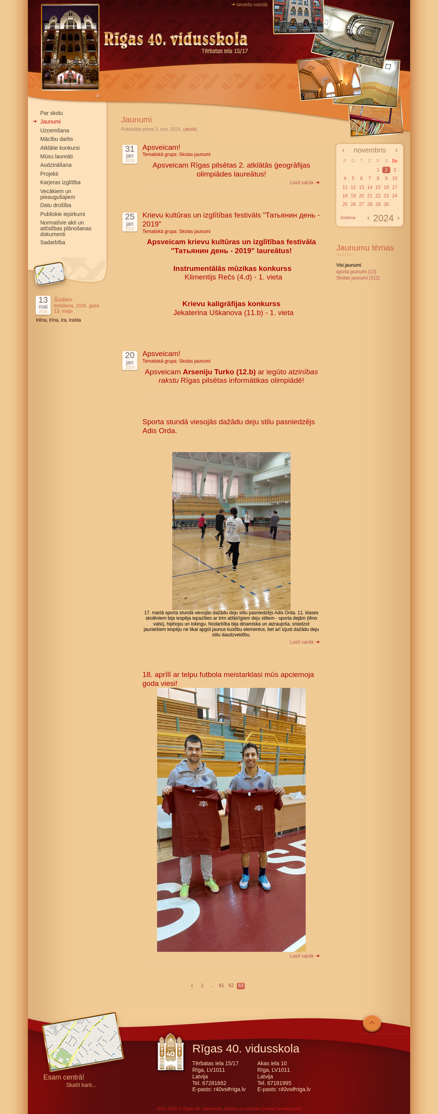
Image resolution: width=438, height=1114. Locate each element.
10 (394, 178)
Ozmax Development (281, 1108)
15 (377, 187)
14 (369, 187)
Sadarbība (52, 242)
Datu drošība (55, 205)
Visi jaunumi (348, 265)
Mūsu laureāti (56, 156)
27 (361, 204)
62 (231, 985)
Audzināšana (56, 165)
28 (369, 204)
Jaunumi (50, 121)
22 (377, 196)
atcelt (190, 129)
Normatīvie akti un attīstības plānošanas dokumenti (65, 228)
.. (211, 985)
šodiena (348, 217)
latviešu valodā (252, 4)
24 (394, 196)
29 (377, 204)
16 (386, 187)
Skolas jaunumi (194, 154)
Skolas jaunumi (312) (358, 278)
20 (361, 196)
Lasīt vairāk (305, 182)
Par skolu (51, 113)
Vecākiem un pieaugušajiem (57, 194)
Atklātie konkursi (60, 148)
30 (386, 204)
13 (361, 187)
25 (344, 204)
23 (386, 196)
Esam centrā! (63, 1078)
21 (369, 196)
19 (353, 196)
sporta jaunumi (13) (356, 271)
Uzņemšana (54, 130)
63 (240, 985)
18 (344, 196)
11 (344, 187)
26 (353, 204)
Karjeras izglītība (60, 182)
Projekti (49, 174)
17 (394, 187)
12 (353, 187)
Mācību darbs (56, 139)
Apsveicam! (161, 147)
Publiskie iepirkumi (62, 214)
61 (221, 985)
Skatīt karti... (81, 1085)
